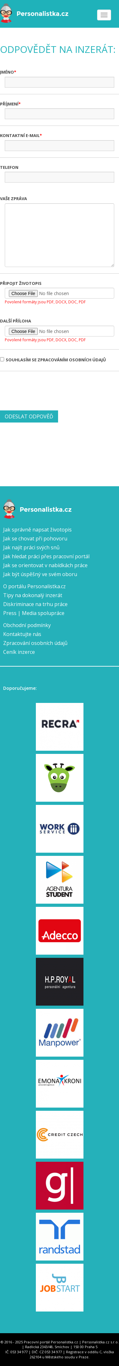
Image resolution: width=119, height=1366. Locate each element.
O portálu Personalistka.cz (34, 586)
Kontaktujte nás (22, 634)
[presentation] (48, 390)
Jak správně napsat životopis (37, 529)
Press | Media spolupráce (33, 613)
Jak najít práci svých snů (31, 547)
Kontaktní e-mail (20, 135)
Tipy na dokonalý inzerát (32, 595)
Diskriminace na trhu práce (35, 604)
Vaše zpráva (13, 198)
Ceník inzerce (19, 651)
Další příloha (15, 321)
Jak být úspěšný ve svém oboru (40, 574)
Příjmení (9, 104)
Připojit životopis (21, 283)
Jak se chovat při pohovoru (35, 538)
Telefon (9, 167)
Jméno (7, 72)
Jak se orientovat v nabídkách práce (45, 565)
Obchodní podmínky (27, 625)
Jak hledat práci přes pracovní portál (46, 556)
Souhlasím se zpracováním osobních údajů (53, 360)
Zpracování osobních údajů (35, 643)
